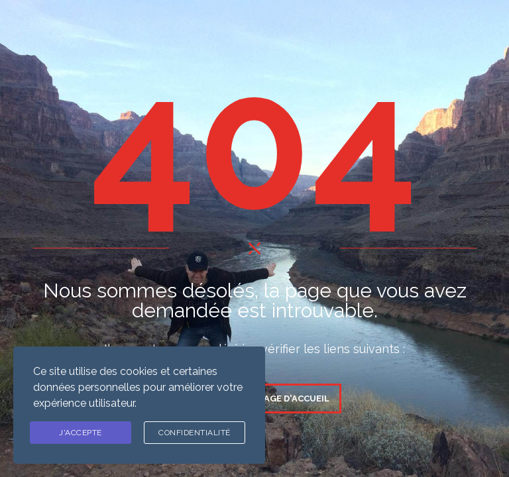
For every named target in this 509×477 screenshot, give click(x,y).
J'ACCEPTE (80, 432)
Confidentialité (194, 432)
